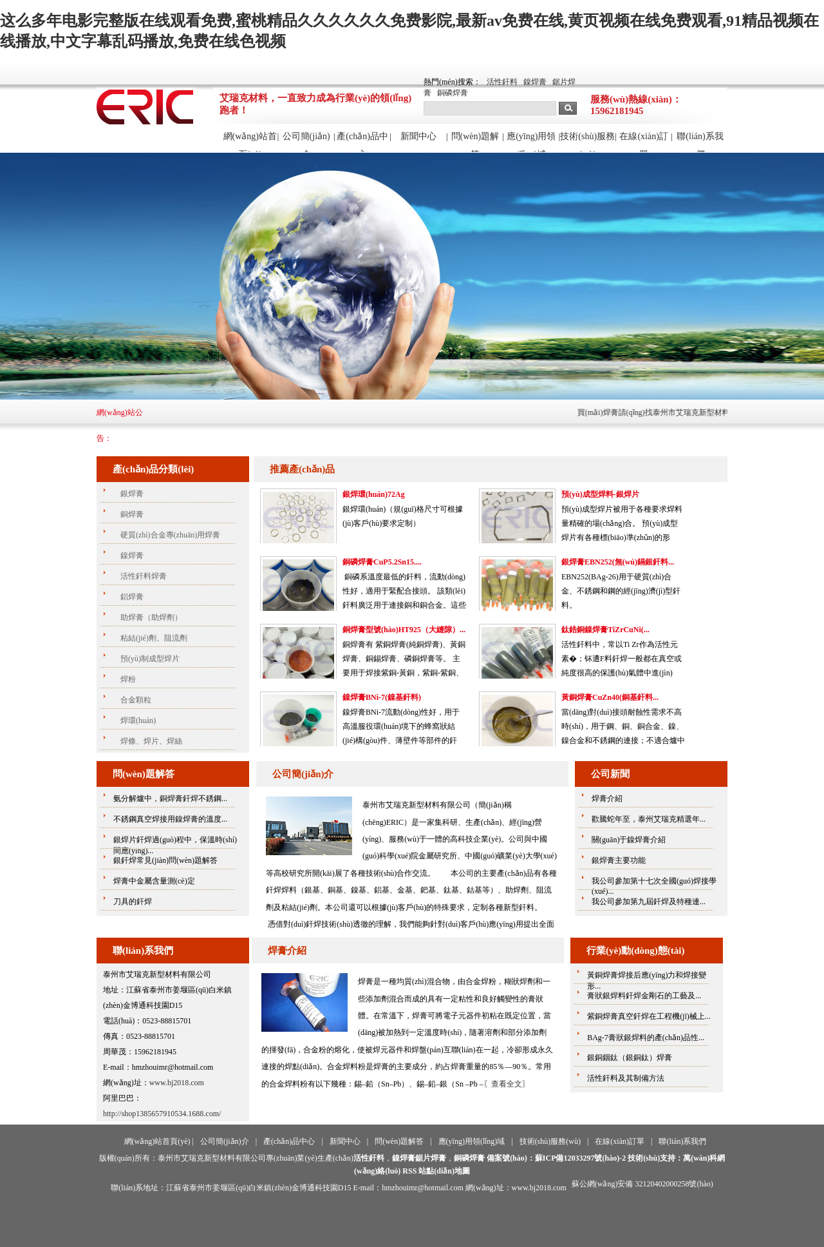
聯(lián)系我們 (700, 141)
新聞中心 (418, 136)
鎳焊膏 (535, 81)
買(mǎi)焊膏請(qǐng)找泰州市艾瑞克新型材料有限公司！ (684, 412)
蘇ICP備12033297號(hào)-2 (580, 1158)
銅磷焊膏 (452, 92)
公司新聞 (610, 774)
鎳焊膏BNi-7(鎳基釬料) (381, 697)
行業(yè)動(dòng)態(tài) (635, 950)
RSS (409, 1170)
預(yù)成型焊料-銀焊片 (600, 494)
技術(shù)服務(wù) (587, 141)
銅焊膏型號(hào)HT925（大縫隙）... (403, 629)
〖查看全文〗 (506, 1083)
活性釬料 (502, 81)
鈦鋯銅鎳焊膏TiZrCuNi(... (605, 629)
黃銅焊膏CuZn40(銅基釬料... (610, 697)
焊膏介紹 (287, 950)
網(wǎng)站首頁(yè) (250, 141)
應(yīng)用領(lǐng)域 (531, 141)
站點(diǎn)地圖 (444, 1170)
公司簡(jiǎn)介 (306, 141)
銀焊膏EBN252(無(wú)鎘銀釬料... (617, 561)
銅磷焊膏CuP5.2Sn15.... (382, 561)
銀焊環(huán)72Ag (373, 494)
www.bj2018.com (176, 1082)
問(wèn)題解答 (475, 141)
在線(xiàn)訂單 (643, 141)
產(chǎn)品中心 (362, 141)
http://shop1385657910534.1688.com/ (162, 1113)
